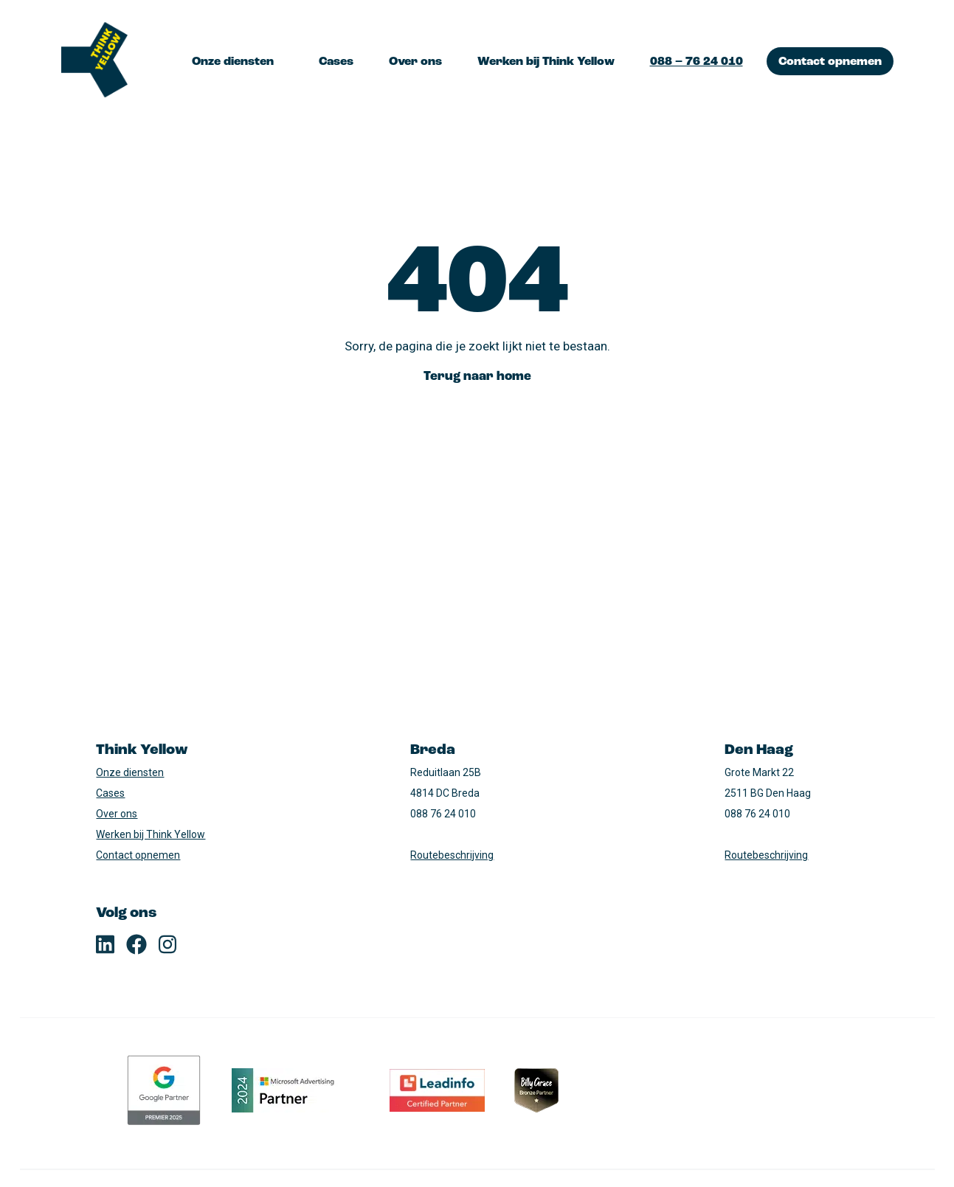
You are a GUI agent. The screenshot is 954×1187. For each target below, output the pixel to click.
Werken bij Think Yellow (546, 62)
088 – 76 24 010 (696, 62)
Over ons (415, 62)
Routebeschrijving (452, 855)
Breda (432, 750)
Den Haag (759, 750)
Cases (336, 62)
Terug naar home (477, 376)
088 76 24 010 (443, 814)
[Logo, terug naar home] (94, 61)
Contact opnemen (830, 62)
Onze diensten (233, 62)
